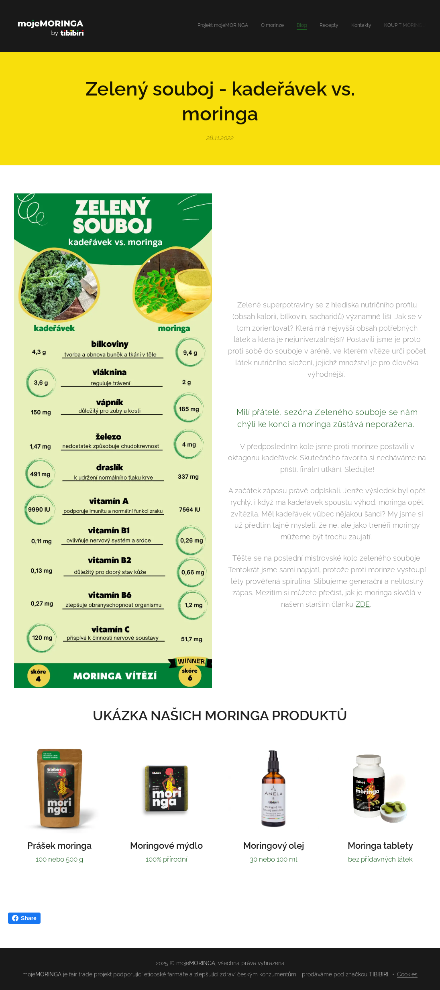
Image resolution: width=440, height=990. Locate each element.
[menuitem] (364, 26)
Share (24, 918)
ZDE (363, 604)
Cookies (407, 974)
